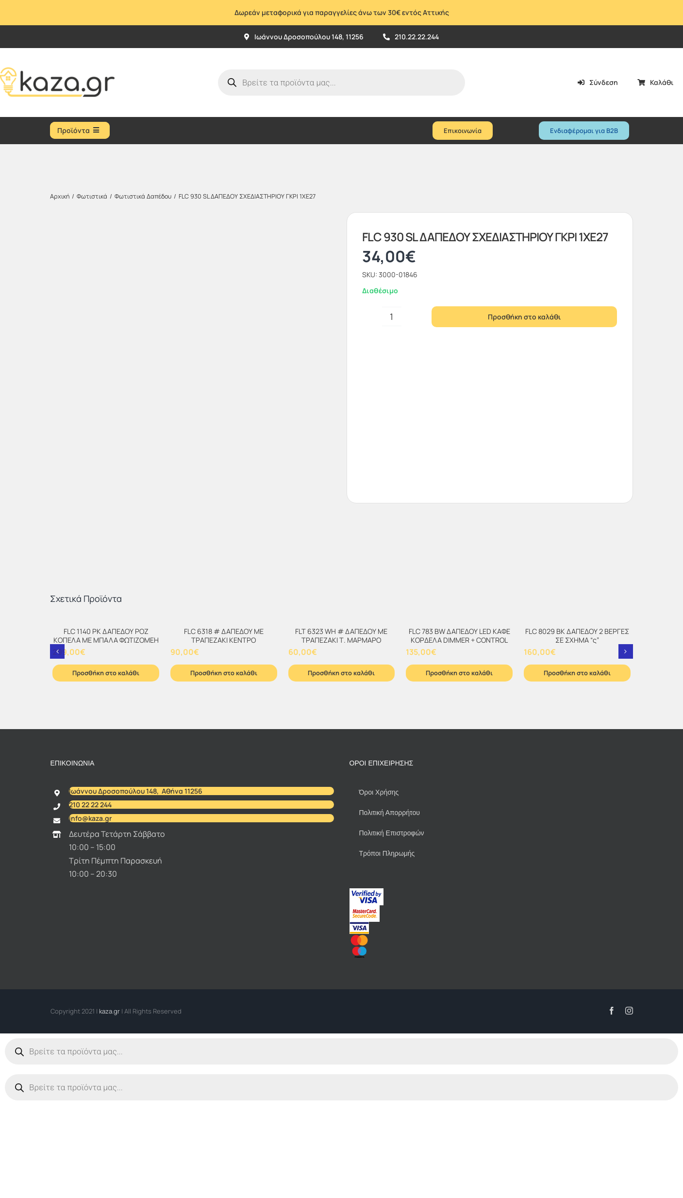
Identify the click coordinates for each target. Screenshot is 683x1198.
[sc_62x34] (365, 1006)
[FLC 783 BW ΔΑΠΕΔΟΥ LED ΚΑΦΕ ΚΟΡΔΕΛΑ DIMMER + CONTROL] (459, 719)
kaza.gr (110, 1108)
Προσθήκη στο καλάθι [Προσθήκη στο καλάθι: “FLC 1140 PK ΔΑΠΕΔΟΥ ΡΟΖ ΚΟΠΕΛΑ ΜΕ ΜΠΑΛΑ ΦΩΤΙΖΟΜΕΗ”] (105, 769)
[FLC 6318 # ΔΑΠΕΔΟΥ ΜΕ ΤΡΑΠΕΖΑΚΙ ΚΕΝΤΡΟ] (224, 719)
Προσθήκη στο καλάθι (524, 316)
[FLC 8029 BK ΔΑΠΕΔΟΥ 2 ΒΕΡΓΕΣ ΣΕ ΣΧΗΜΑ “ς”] (577, 719)
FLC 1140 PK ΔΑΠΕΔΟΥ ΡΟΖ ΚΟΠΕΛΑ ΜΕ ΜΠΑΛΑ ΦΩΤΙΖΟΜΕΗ (106, 733)
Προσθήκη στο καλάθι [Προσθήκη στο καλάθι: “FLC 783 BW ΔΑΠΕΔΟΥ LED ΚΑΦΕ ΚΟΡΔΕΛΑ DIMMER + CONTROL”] (459, 769)
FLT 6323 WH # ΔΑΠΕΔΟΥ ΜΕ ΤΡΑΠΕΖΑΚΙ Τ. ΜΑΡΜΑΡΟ (341, 733)
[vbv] (366, 989)
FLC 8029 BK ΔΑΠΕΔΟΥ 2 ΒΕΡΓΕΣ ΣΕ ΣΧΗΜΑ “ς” (577, 733)
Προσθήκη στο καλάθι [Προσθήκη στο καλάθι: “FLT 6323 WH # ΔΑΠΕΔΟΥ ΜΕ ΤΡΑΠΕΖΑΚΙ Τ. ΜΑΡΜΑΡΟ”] (341, 769)
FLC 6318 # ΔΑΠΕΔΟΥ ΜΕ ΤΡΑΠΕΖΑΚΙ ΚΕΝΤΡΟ (224, 733)
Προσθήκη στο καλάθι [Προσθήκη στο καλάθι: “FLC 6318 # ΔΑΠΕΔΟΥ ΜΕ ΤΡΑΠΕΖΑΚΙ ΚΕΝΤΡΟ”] (223, 769)
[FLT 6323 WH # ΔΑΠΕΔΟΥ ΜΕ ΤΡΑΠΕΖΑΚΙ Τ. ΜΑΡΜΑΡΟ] (342, 719)
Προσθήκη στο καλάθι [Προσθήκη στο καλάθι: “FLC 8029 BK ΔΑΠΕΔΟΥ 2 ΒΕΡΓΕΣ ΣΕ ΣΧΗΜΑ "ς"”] (577, 769)
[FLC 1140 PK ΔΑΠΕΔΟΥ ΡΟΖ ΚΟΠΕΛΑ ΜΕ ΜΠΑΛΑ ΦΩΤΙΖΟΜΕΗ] (106, 719)
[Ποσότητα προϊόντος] (391, 316)
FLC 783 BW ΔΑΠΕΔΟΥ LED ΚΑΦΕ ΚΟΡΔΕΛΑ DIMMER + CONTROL (459, 733)
